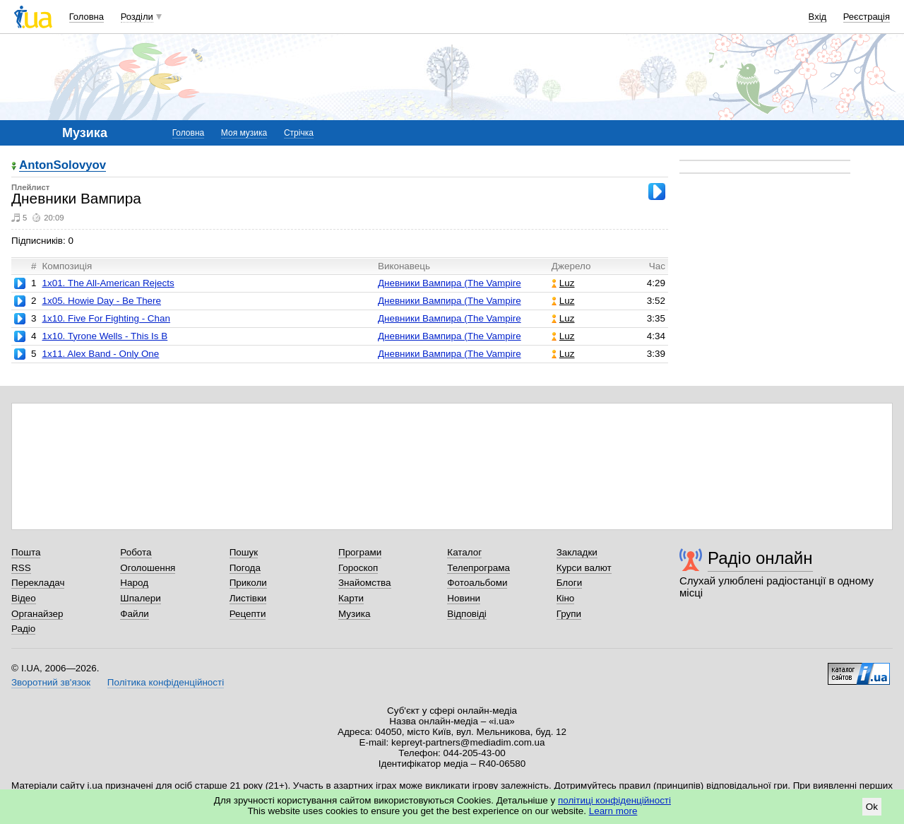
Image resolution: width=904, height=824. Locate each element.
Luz (563, 283)
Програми (359, 552)
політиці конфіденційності (614, 800)
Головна (86, 16)
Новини (463, 598)
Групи (569, 613)
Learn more (613, 811)
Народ (134, 582)
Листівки (248, 598)
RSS (21, 568)
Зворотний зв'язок (50, 682)
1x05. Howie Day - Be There (101, 300)
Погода (245, 568)
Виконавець (404, 266)
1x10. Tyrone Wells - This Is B (104, 336)
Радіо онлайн (760, 557)
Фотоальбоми (477, 582)
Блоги (570, 582)
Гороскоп (358, 568)
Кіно (566, 598)
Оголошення (147, 568)
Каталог (464, 552)
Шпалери (140, 598)
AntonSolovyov (62, 166)
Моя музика (244, 133)
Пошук (244, 552)
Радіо (23, 628)
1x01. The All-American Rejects (108, 283)
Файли (134, 613)
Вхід (818, 16)
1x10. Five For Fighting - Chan (106, 318)
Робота (135, 552)
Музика (354, 613)
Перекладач (37, 582)
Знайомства (364, 582)
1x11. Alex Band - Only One (100, 353)
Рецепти (248, 613)
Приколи (248, 582)
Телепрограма (478, 568)
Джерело (571, 266)
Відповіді (467, 613)
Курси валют (584, 568)
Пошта (25, 552)
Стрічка (299, 133)
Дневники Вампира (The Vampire (449, 283)
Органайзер (37, 613)
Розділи (137, 16)
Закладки (577, 552)
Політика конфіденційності (165, 682)
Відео (23, 598)
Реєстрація (866, 16)
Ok (872, 806)
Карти (351, 598)
